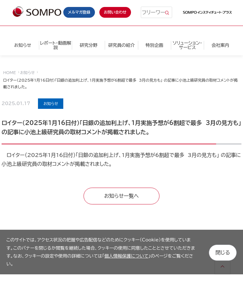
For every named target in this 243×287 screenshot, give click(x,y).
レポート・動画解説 (55, 45)
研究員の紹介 (121, 45)
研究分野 (88, 45)
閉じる (222, 251)
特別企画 (154, 45)
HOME (9, 72)
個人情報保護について (126, 256)
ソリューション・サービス (187, 45)
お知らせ (22, 45)
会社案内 (220, 45)
